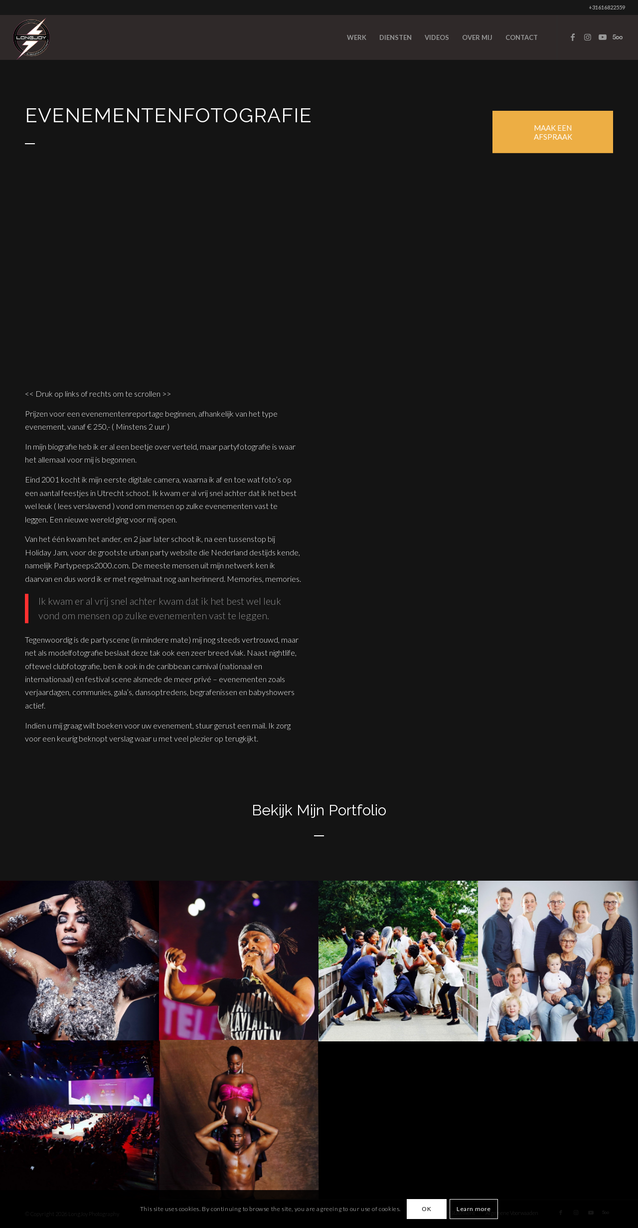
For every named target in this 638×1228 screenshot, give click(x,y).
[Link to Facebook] (572, 36)
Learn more (474, 1209)
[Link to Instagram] (587, 36)
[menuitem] (356, 37)
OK (426, 1209)
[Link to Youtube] (602, 36)
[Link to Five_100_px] (617, 36)
